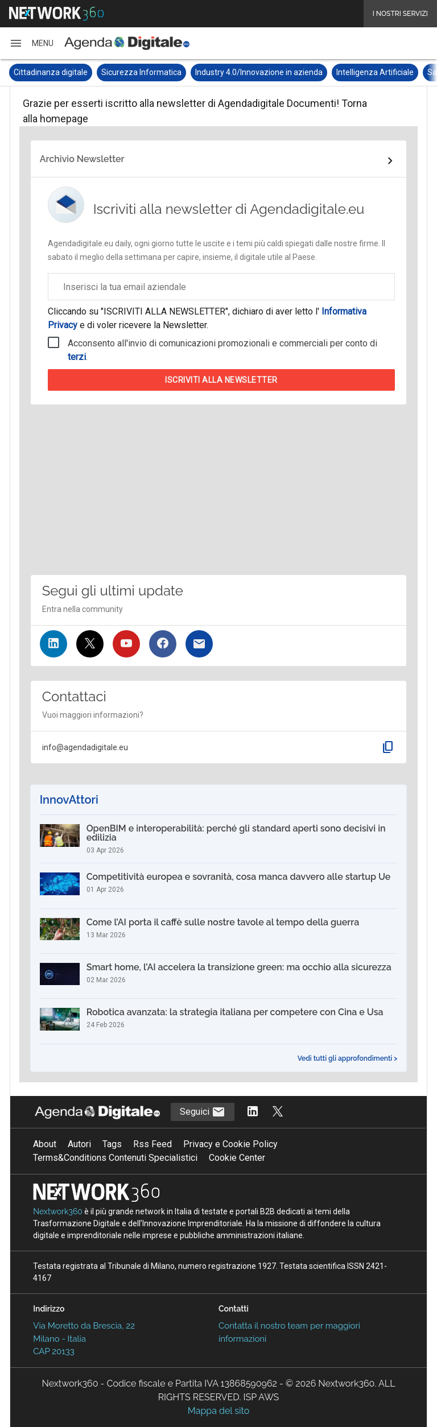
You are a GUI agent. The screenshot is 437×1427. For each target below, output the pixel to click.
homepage (64, 119)
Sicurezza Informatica (141, 72)
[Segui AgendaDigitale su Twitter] (278, 1112)
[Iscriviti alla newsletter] (199, 643)
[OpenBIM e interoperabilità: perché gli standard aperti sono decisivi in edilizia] (219, 839)
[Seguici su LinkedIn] (53, 643)
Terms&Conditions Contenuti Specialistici (115, 1157)
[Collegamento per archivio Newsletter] (219, 161)
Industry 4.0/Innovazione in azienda (259, 72)
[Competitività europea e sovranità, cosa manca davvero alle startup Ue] (219, 885)
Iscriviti (221, 379)
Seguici (202, 1112)
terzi (77, 356)
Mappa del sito (218, 1410)
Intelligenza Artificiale (375, 72)
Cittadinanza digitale (51, 72)
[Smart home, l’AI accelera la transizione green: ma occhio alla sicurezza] (219, 976)
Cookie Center (237, 1157)
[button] (31, 43)
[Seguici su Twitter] (90, 643)
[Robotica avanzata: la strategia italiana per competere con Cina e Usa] (219, 1021)
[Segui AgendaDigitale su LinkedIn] (252, 1112)
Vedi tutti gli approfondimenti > (348, 1058)
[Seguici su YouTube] (126, 643)
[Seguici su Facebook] (162, 643)
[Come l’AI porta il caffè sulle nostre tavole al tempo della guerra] (219, 931)
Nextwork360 (58, 1211)
